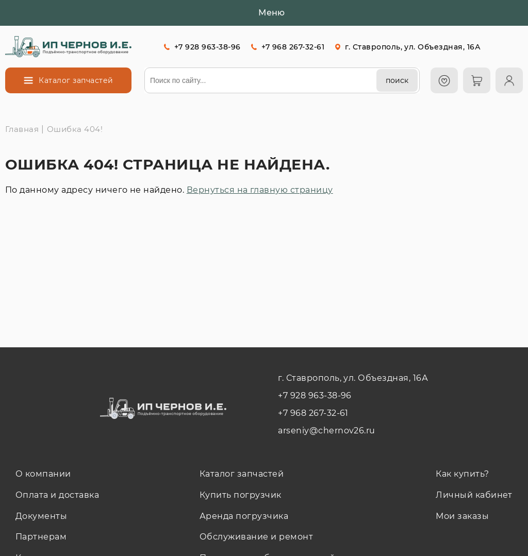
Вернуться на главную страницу (260, 190)
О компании (43, 474)
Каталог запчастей (242, 474)
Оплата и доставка (57, 495)
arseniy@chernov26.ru (326, 430)
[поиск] (397, 80)
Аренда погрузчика (244, 516)
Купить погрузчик (241, 495)
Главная (22, 129)
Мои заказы (462, 516)
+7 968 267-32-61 (293, 47)
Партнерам (41, 537)
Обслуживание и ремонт (256, 537)
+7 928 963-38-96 (207, 47)
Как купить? (462, 474)
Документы (41, 516)
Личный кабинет (474, 495)
